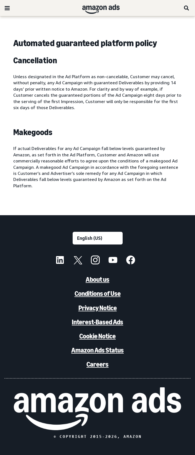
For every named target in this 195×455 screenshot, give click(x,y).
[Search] (186, 8)
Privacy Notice (97, 308)
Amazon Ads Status (97, 350)
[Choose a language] (98, 238)
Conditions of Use (98, 294)
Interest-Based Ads (97, 322)
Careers (97, 364)
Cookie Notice (97, 336)
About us (97, 279)
